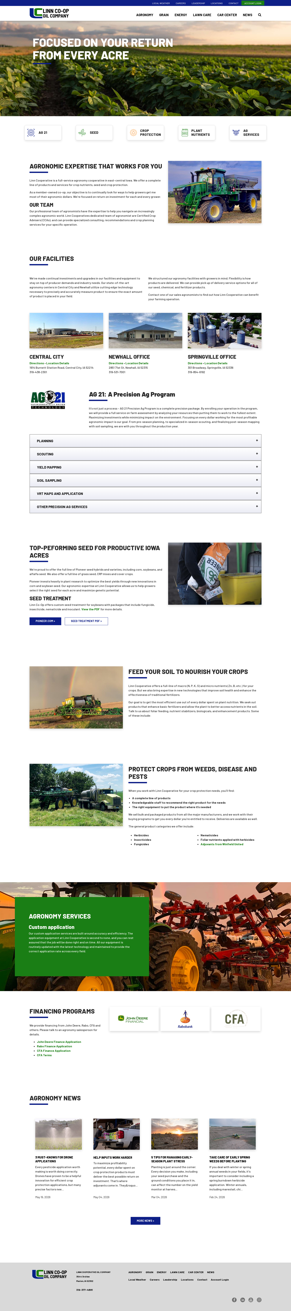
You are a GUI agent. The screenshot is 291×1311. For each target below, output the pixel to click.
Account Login (252, 3)
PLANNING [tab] (45, 441)
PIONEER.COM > (45, 621)
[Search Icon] (259, 15)
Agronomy (144, 15)
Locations (217, 3)
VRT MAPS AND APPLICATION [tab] (60, 493)
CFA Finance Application (54, 1050)
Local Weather (161, 3)
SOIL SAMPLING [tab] (49, 480)
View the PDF (90, 609)
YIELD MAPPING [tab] (49, 467)
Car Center (227, 15)
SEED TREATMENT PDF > (86, 621)
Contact (233, 3)
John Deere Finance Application (59, 1041)
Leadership (198, 3)
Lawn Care (202, 15)
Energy (181, 15)
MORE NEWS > (145, 1220)
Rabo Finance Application (54, 1046)
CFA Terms (44, 1055)
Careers (181, 3)
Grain (164, 15)
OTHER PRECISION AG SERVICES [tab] (62, 507)
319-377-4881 (84, 1289)
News (247, 15)
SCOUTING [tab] (45, 454)
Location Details (57, 363)
